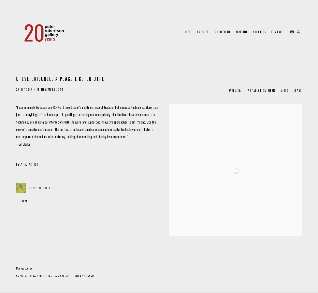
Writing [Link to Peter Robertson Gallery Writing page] (242, 32)
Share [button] (297, 90)
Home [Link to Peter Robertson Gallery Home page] (188, 32)
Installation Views (261, 90)
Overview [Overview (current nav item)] (235, 90)
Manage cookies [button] (24, 268)
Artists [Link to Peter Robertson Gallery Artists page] (203, 32)
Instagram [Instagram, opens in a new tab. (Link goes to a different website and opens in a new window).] (292, 32)
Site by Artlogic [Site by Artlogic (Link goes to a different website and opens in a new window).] (85, 275)
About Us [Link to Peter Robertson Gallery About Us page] (259, 32)
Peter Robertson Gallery (42, 32)
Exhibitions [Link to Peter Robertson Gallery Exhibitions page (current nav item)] (222, 32)
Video (285, 90)
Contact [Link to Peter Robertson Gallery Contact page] (277, 32)
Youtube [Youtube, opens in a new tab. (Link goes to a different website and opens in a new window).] (298, 32)
